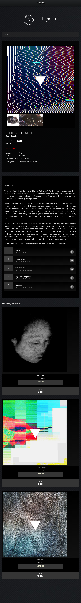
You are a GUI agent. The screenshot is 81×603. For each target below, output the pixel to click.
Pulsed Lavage (40, 468)
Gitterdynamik (72, 269)
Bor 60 (72, 252)
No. (36, 162)
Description (9, 185)
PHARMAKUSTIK (40, 470)
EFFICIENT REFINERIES (20, 133)
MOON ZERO (40, 378)
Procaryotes (72, 261)
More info (40, 382)
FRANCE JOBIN (41, 562)
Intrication (40, 560)
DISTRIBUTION (28, 162)
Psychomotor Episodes (72, 278)
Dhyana (72, 287)
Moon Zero (40, 376)
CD (20, 162)
